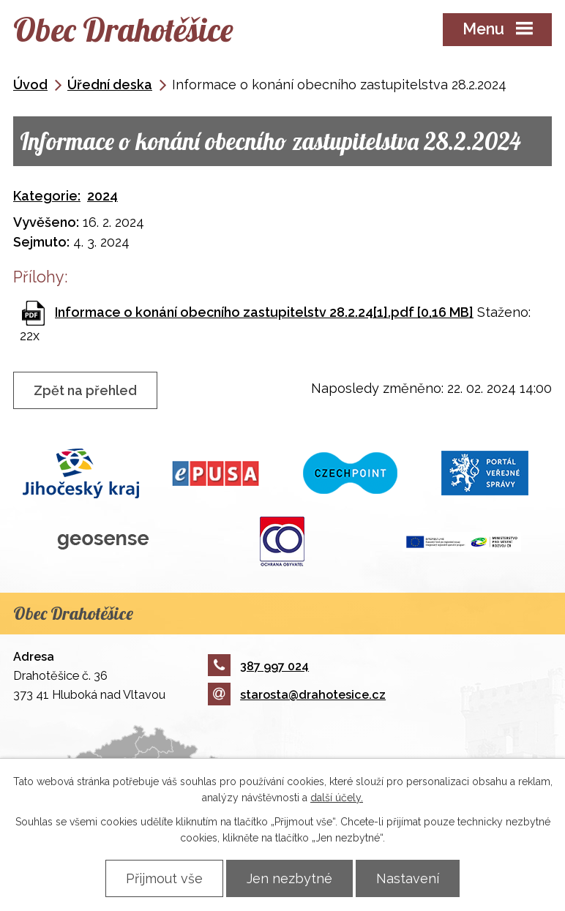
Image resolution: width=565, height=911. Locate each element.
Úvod (30, 84)
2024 (102, 195)
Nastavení (407, 878)
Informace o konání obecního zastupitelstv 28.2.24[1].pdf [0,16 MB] (264, 312)
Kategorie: (47, 195)
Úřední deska (109, 84)
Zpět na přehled (85, 390)
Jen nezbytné (289, 878)
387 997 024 (258, 666)
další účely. (336, 797)
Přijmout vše (164, 878)
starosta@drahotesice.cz (297, 695)
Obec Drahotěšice (123, 29)
